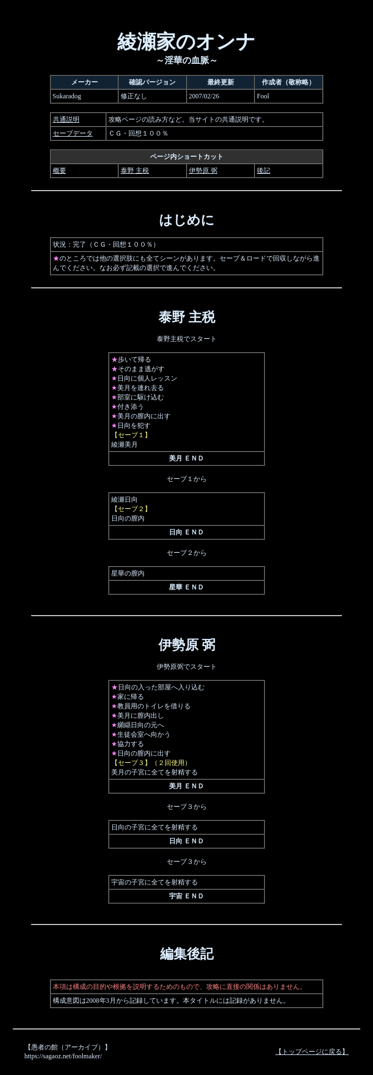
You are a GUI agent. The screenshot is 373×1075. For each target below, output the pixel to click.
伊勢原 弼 (203, 170)
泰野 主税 (135, 170)
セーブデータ (73, 133)
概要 (59, 170)
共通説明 (66, 119)
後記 (263, 170)
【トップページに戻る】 (312, 1052)
